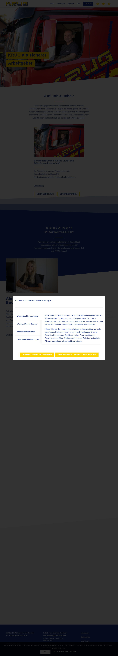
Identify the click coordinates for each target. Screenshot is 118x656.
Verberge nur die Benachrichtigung (77, 355)
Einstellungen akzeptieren (37, 355)
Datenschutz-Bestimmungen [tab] (28, 339)
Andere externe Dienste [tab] (26, 332)
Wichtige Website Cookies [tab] (27, 324)
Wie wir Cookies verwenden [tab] (27, 316)
